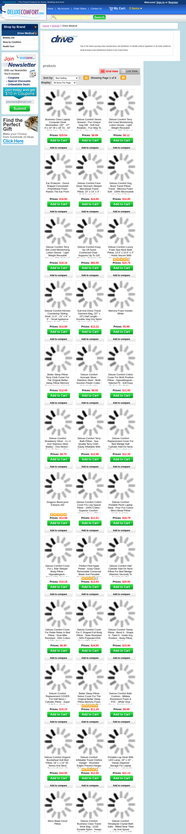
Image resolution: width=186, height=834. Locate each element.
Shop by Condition (12, 42)
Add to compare (58, 148)
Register (173, 2)
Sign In (160, 2)
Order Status (80, 8)
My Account (64, 8)
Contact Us (96, 8)
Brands (56, 25)
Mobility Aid (8, 38)
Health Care (8, 46)
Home (50, 8)
